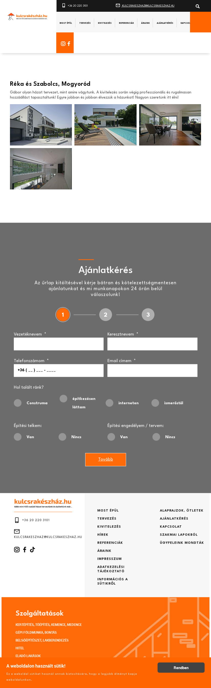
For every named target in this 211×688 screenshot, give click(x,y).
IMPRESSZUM (108, 564)
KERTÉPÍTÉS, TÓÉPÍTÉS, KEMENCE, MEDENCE (62, 614)
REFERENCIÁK (109, 552)
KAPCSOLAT (155, 540)
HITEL (40, 632)
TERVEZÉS (106, 534)
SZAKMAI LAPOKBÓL (161, 546)
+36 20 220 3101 (75, 5)
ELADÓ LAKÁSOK (46, 637)
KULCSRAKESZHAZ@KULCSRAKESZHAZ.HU (145, 5)
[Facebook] (71, 43)
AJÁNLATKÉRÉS (157, 534)
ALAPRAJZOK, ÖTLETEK (163, 528)
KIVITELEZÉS (108, 540)
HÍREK (103, 546)
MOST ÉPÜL (107, 528)
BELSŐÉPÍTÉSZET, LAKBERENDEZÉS (57, 626)
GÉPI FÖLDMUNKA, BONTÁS (53, 620)
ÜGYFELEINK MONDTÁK (163, 552)
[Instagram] (62, 43)
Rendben (181, 667)
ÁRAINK (104, 558)
